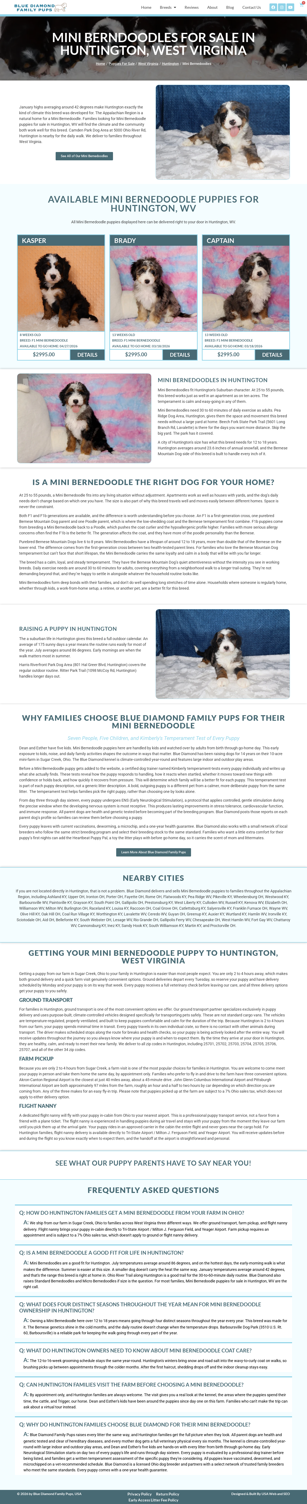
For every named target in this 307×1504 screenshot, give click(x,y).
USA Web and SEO (276, 1494)
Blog (230, 7)
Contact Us (251, 7)
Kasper (34, 240)
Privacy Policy (139, 1494)
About (212, 7)
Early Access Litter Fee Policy (153, 1500)
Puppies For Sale (122, 64)
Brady (125, 240)
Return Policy (167, 1494)
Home (146, 7)
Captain (220, 240)
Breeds (168, 7)
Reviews (192, 7)
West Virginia (148, 64)
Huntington (170, 64)
